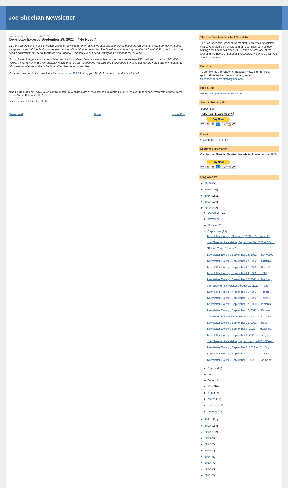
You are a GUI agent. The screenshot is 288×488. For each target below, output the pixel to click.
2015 (208, 450)
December (214, 212)
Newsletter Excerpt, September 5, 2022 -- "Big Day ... (239, 347)
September (215, 231)
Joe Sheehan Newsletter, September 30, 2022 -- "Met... (241, 242)
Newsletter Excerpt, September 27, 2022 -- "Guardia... (240, 260)
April (211, 392)
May (211, 386)
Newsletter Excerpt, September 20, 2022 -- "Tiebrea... (240, 291)
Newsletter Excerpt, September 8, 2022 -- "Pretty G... (239, 335)
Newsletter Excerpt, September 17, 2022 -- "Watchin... (240, 304)
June (211, 380)
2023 (208, 201)
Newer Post (16, 114)
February (214, 405)
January (213, 411)
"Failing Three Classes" (221, 248)
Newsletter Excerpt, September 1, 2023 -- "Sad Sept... (240, 359)
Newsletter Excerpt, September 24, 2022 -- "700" (237, 273)
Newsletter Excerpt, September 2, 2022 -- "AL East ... (239, 353)
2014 (208, 456)
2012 (208, 468)
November (214, 218)
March (212, 399)
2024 (208, 195)
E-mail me (221, 139)
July (211, 374)
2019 (208, 431)
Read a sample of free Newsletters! (221, 93)
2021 (208, 419)
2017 (208, 444)
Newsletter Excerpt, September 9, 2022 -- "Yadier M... (240, 328)
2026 (208, 183)
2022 (208, 207)
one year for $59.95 (69, 73)
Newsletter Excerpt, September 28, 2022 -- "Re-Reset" (240, 254)
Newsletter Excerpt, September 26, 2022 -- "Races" (238, 267)
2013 (208, 462)
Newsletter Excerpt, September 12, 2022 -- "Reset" (238, 322)
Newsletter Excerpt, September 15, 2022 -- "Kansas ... (240, 310)
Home (97, 114)
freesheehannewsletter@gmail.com (221, 79)
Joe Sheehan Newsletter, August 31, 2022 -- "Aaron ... (240, 285)
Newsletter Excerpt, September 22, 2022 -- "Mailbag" (239, 279)
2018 (208, 438)
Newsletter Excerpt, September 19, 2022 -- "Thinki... (239, 297)
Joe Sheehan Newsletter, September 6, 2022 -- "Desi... (240, 341)
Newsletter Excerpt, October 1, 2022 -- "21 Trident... (238, 236)
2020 (208, 425)
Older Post (178, 114)
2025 (208, 189)
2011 (208, 475)
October (213, 225)
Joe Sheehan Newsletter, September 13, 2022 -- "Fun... (241, 316)
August (212, 368)
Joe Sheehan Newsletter (41, 17)
